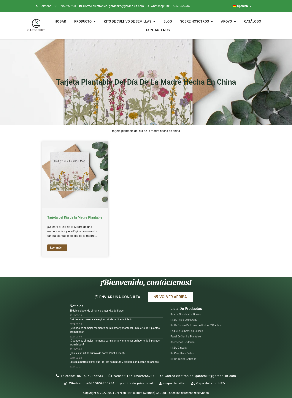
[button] (117, 297)
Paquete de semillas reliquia (187, 330)
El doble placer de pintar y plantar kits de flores (97, 310)
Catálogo (252, 21)
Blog (168, 21)
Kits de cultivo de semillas (129, 21)
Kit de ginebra (178, 347)
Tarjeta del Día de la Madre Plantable (74, 217)
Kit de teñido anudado (183, 358)
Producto (85, 21)
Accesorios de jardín (182, 342)
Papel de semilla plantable (185, 336)
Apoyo (228, 21)
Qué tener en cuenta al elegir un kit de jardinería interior (101, 319)
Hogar (60, 21)
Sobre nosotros (196, 21)
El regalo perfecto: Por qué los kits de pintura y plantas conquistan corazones (114, 361)
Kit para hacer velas (182, 353)
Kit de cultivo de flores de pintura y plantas (195, 325)
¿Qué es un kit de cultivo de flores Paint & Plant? (97, 353)
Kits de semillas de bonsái (185, 314)
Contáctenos (158, 30)
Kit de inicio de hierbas (183, 319)
